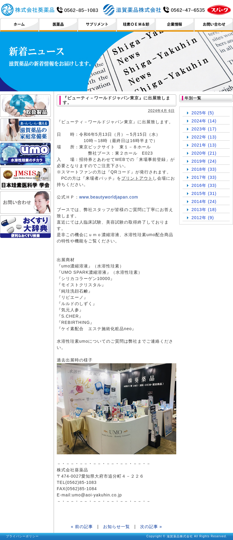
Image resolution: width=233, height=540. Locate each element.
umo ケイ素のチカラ (25, 154)
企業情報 (174, 25)
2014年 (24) (204, 201)
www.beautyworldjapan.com (108, 197)
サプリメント (97, 25)
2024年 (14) (204, 121)
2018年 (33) (204, 169)
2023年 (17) (204, 129)
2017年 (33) (204, 177)
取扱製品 (25, 105)
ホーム (19, 25)
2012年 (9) (202, 217)
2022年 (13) (204, 137)
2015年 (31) (204, 193)
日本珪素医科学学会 (25, 178)
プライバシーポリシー (22, 536)
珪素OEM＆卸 (135, 25)
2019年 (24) (204, 161)
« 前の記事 (82, 526)
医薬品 (58, 25)
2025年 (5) (202, 112)
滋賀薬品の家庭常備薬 (25, 130)
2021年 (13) (204, 145)
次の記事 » (151, 526)
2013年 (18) (204, 209)
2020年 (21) (204, 153)
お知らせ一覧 (116, 526)
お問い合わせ (213, 25)
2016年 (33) (204, 185)
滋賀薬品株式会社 (116, 9)
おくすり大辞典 (25, 226)
